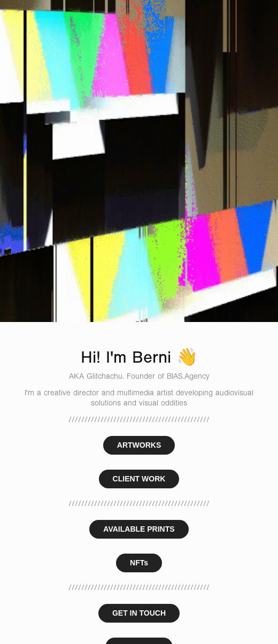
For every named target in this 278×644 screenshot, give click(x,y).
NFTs (139, 562)
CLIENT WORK (139, 478)
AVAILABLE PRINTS (138, 529)
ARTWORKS (139, 445)
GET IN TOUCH (139, 613)
